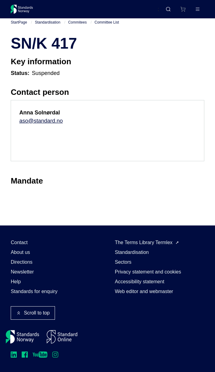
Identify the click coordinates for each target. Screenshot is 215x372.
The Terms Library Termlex (144, 242)
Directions (21, 262)
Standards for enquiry (34, 291)
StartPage (19, 22)
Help (16, 281)
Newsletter (22, 271)
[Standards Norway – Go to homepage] (21, 9)
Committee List (107, 22)
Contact (19, 242)
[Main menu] (197, 9)
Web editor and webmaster (144, 291)
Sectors (123, 262)
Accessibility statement (139, 281)
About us (20, 252)
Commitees (77, 22)
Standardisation (47, 22)
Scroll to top (32, 313)
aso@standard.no (41, 121)
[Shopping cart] (183, 9)
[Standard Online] (62, 336)
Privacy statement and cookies (148, 271)
